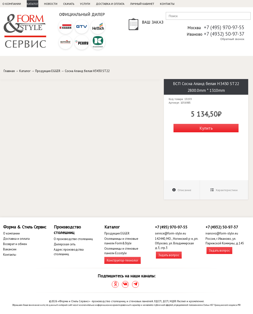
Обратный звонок (232, 39)
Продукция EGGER (47, 71)
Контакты (167, 4)
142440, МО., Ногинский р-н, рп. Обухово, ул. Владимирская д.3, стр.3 (176, 243)
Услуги (85, 4)
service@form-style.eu (170, 233)
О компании (11, 4)
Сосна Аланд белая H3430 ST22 (87, 71)
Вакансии (9, 249)
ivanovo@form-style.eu (222, 233)
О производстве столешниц (73, 239)
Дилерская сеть (64, 244)
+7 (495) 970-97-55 (224, 27)
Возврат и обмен (15, 244)
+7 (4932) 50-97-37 (224, 34)
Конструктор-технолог (122, 260)
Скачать (68, 4)
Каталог (32, 4)
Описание (181, 190)
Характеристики (224, 190)
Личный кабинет (142, 4)
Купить (206, 128)
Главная (9, 71)
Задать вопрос (168, 255)
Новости (50, 4)
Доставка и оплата (110, 4)
